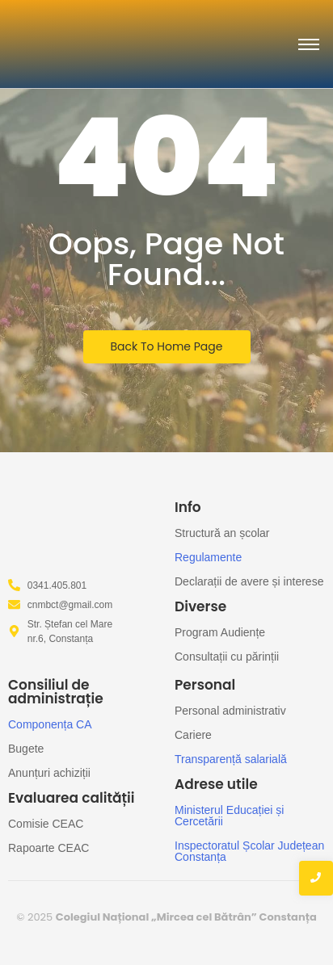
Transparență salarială (231, 759)
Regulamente (208, 557)
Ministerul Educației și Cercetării (229, 815)
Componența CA (50, 724)
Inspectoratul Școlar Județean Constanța (249, 851)
